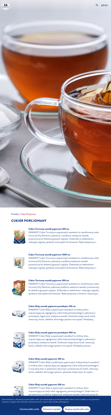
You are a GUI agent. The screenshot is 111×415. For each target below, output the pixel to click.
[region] (55, 405)
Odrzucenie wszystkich (52, 409)
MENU (104, 5)
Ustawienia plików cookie (29, 409)
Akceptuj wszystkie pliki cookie (77, 409)
